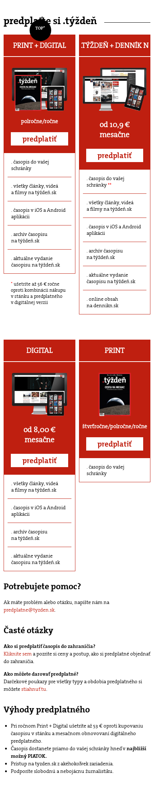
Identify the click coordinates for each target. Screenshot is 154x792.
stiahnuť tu (33, 689)
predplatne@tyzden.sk (29, 610)
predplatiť (39, 139)
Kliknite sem (18, 653)
